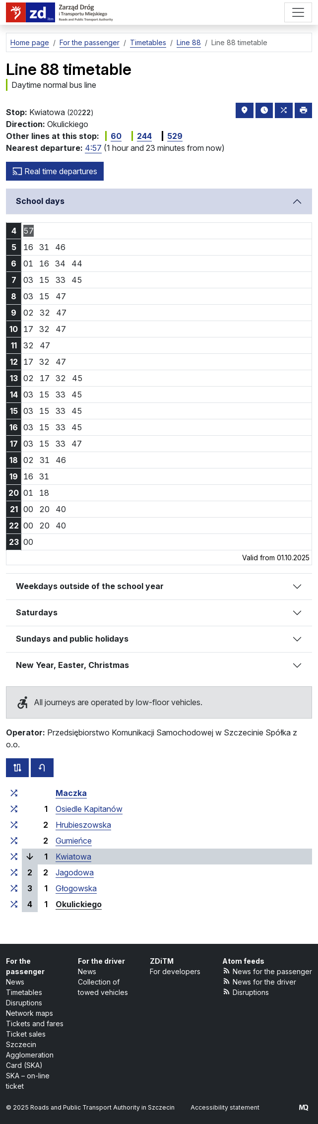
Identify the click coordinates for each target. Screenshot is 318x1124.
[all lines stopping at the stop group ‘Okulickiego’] (14, 904)
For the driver (101, 961)
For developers (175, 971)
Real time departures (54, 171)
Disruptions (24, 1002)
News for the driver (259, 981)
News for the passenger (267, 971)
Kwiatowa (73, 856)
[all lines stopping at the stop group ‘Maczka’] (14, 793)
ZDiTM (162, 961)
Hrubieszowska (83, 825)
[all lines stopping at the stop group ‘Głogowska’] (14, 888)
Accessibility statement (225, 1107)
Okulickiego (79, 904)
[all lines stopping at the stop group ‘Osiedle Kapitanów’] (14, 809)
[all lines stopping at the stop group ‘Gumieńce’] (14, 841)
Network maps (29, 1013)
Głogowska (76, 888)
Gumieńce (74, 841)
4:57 (93, 148)
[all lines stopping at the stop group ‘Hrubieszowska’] (14, 825)
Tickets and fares (35, 1023)
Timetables (24, 992)
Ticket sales (26, 1034)
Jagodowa (75, 872)
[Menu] (298, 12)
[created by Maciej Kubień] (303, 1107)
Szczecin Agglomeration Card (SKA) (30, 1054)
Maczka (71, 793)
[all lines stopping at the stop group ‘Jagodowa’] (14, 872)
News (15, 982)
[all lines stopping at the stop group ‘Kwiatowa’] (14, 856)
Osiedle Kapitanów (89, 809)
